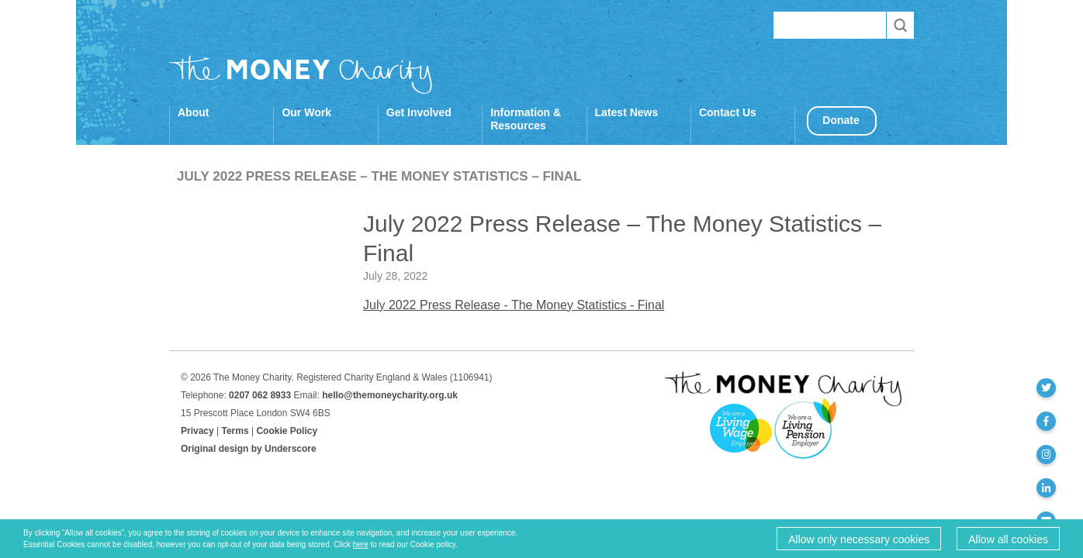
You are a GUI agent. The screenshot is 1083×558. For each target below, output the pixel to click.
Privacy (197, 430)
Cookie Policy (286, 430)
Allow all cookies (1008, 539)
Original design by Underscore (249, 448)
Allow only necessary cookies (858, 539)
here (360, 544)
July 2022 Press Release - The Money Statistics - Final (513, 305)
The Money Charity (301, 74)
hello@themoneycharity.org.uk (390, 395)
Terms (235, 430)
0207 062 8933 (260, 395)
